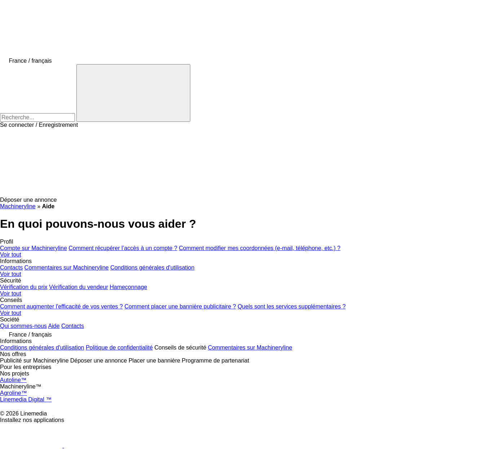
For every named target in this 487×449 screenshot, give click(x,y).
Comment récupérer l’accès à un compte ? (122, 248)
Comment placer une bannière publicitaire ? (180, 306)
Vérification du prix (24, 287)
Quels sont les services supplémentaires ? (292, 306)
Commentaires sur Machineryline (67, 267)
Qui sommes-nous (23, 326)
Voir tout (10, 255)
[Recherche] (133, 93)
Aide (53, 326)
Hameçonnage (128, 287)
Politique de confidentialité (119, 347)
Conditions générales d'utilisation (152, 267)
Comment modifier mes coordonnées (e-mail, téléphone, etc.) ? (259, 248)
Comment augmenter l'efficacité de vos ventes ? (61, 306)
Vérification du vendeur (78, 287)
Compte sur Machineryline (33, 248)
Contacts (11, 267)
